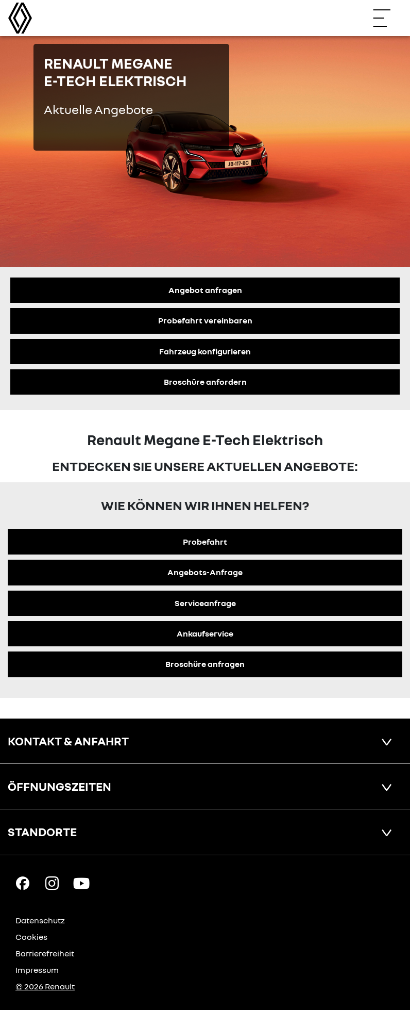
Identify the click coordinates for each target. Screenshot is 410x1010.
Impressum (37, 970)
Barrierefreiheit (44, 953)
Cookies (31, 937)
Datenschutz (40, 920)
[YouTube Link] (81, 882)
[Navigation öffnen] (386, 18)
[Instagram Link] (52, 882)
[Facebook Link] (23, 882)
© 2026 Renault (45, 986)
